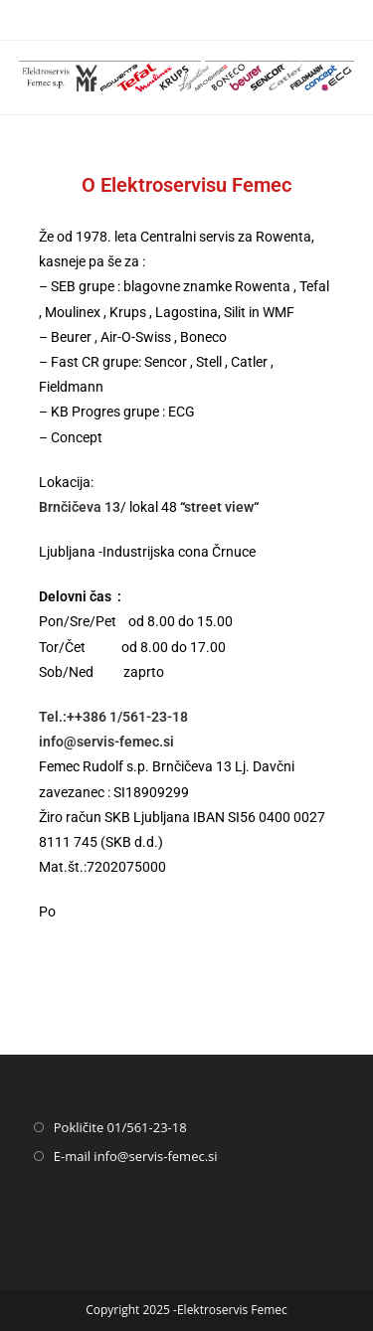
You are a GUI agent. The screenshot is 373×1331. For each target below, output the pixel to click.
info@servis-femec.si (106, 741)
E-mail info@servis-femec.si (136, 1156)
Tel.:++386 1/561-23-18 (113, 717)
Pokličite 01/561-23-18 (120, 1127)
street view (219, 507)
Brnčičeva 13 (79, 507)
